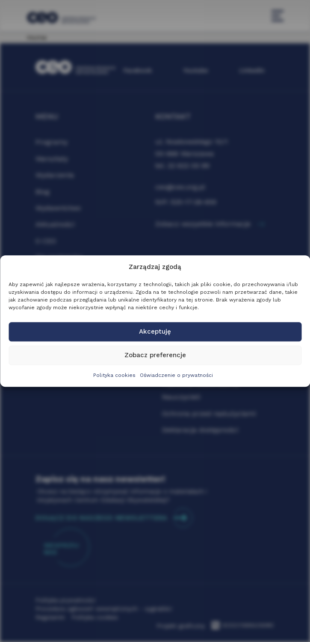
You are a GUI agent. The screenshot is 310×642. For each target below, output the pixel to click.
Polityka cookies (114, 375)
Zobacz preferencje (155, 355)
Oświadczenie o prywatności (176, 375)
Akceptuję (155, 332)
